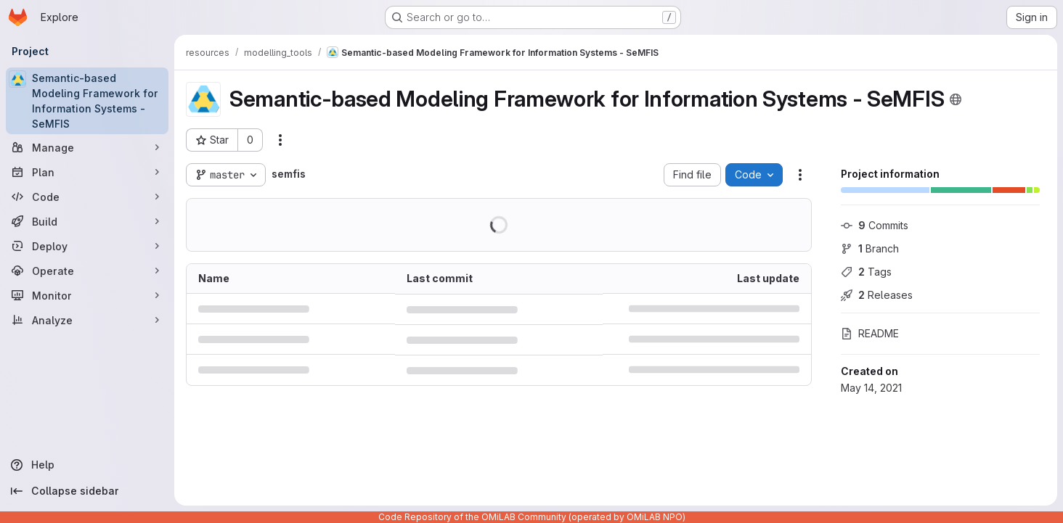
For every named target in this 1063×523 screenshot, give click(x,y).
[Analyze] (87, 319)
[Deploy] (87, 246)
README (870, 333)
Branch (870, 248)
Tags (866, 271)
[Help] (87, 465)
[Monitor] (87, 295)
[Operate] (87, 270)
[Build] (87, 221)
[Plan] (87, 172)
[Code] (87, 196)
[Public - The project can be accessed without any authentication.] (955, 99)
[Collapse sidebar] (87, 491)
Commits (874, 225)
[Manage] (87, 147)
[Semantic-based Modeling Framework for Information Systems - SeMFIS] (87, 100)
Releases (877, 295)
